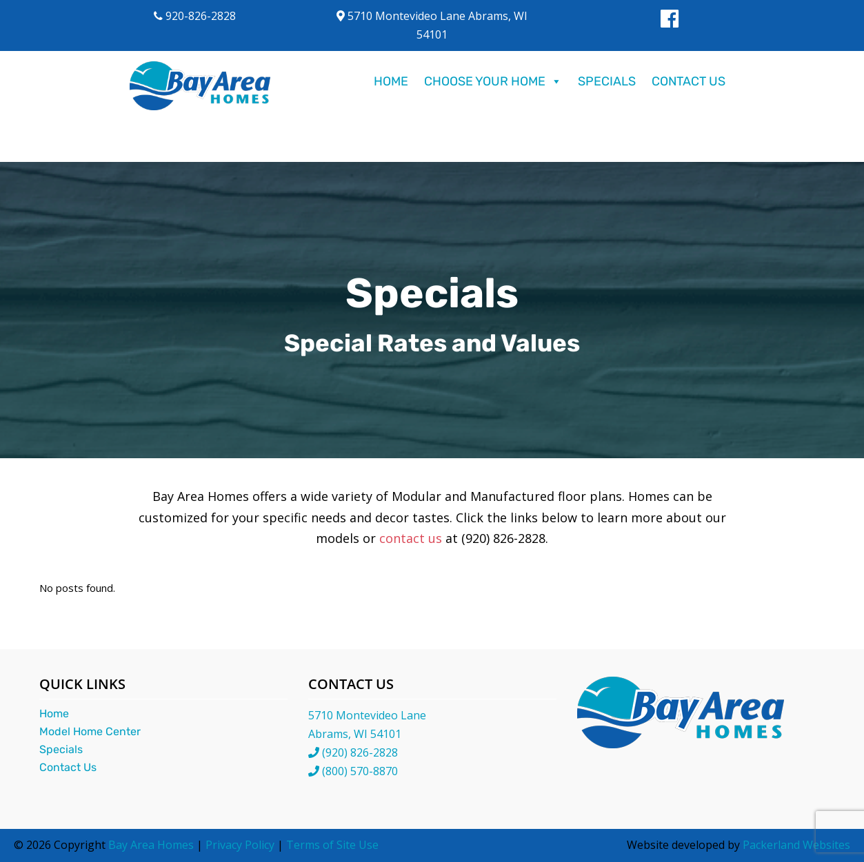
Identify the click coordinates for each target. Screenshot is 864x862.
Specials (607, 81)
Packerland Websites (796, 844)
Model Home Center (90, 731)
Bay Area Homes (151, 844)
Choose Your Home (493, 81)
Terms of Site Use (332, 844)
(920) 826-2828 (360, 752)
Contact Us (688, 81)
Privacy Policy (239, 844)
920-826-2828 (195, 15)
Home (391, 81)
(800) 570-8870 (360, 771)
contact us (410, 538)
